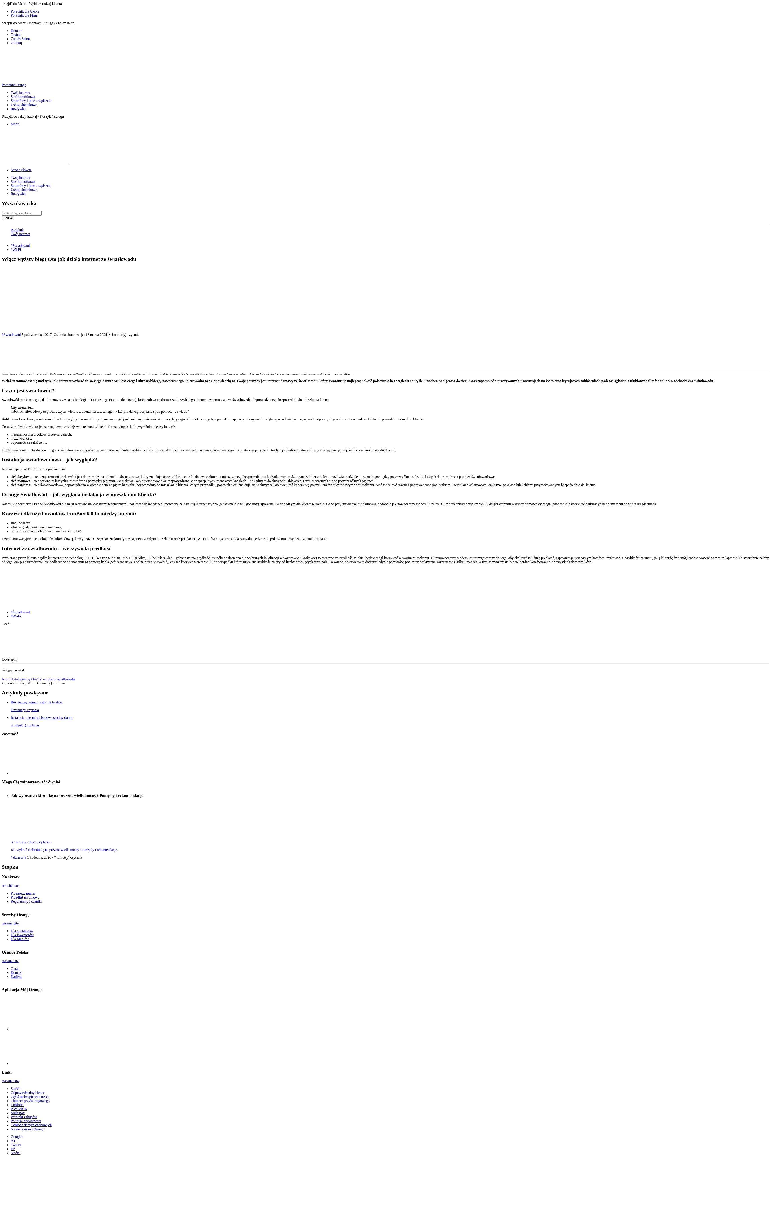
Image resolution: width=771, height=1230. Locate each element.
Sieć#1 (16, 1089)
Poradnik (17, 230)
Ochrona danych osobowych (31, 1125)
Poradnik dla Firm (24, 15)
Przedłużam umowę (25, 897)
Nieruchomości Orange (27, 1129)
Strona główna (21, 170)
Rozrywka (18, 109)
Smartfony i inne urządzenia (31, 101)
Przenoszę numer (23, 893)
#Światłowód (20, 245)
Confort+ (17, 1105)
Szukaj (8, 218)
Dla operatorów (22, 931)
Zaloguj (16, 43)
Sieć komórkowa (23, 97)
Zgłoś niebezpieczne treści (30, 1097)
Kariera (16, 977)
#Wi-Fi (16, 249)
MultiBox (18, 1113)
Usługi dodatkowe (24, 105)
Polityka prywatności (26, 1121)
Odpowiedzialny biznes (28, 1093)
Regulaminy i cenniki (26, 901)
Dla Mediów (20, 939)
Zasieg (15, 35)
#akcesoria (19, 857)
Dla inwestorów (22, 935)
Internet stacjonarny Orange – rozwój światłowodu (38, 679)
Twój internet (20, 93)
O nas (15, 968)
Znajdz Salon (20, 39)
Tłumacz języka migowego (30, 1101)
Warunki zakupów (24, 1117)
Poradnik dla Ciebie (25, 11)
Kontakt (16, 31)
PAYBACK (19, 1109)
